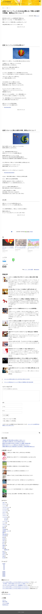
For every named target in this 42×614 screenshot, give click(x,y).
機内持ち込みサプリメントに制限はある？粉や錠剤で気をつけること (16, 444)
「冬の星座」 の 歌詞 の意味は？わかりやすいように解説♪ (13, 583)
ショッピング (5, 510)
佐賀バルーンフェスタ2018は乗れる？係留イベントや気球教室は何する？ (8, 247)
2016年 (3, 573)
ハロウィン (4, 515)
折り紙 (5, 519)
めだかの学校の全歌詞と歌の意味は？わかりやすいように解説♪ (19, 461)
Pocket (31, 231)
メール (3, 406)
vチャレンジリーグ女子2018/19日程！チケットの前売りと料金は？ (20, 489)
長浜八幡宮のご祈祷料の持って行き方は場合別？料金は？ (13, 441)
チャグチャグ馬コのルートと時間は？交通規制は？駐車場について (23, 299)
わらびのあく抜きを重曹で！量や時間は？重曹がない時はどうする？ (20, 493)
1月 (4, 569)
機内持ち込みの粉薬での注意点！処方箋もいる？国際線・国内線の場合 (16, 443)
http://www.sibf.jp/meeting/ (9, 172)
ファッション (5, 521)
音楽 (3, 556)
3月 (4, 567)
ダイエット (4, 513)
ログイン (4, 600)
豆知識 (3, 552)
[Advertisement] (21, 34)
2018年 (3, 571)
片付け (3, 540)
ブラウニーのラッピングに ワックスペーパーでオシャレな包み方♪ (23, 341)
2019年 (3, 563)
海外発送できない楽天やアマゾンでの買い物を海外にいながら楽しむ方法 (21, 457)
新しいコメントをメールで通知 (10, 418)
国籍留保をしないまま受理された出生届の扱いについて (18, 470)
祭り (3, 543)
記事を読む (10, 286)
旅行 (3, 537)
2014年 (3, 576)
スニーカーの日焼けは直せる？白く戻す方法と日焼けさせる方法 (16, 379)
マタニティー (5, 524)
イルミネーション (5, 507)
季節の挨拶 (4, 534)
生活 (3, 542)
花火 (3, 551)
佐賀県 (31, 269)
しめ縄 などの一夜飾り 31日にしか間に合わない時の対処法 (18, 452)
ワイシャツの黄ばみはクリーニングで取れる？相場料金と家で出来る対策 (17, 382)
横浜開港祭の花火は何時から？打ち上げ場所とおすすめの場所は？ (23, 358)
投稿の (4, 601)
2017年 (3, 572)
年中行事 (4, 535)
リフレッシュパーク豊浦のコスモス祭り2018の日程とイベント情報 (33, 247)
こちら (9, 594)
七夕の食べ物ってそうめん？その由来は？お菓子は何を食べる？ (22, 289)
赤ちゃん (4, 554)
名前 (3, 402)
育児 (3, 548)
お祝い (3, 502)
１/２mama (6, 2)
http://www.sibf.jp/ (7, 107)
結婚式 (3, 545)
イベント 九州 (27, 269)
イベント (37, 15)
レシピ (5, 518)
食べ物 (3, 557)
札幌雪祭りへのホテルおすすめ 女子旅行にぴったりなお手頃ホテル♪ (21, 479)
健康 (3, 527)
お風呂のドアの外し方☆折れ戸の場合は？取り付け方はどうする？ (20, 475)
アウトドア (4, 504)
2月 (4, 568)
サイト (3, 410)
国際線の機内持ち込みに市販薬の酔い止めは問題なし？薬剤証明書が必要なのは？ (18, 446)
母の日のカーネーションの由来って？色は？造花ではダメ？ (21, 348)
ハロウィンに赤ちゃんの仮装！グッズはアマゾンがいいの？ (21, 320)
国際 (3, 532)
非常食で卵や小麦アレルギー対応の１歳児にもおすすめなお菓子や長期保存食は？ (23, 484)
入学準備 (4, 529)
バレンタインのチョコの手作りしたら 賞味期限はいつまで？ (14, 585)
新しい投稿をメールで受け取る (10, 420)
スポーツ (4, 512)
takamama (37, 269)
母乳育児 (6, 549)
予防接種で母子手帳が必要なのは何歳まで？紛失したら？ (13, 440)
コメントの (5, 603)
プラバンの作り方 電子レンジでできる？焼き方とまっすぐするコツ (15, 582)
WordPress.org (5, 604)
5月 (4, 564)
